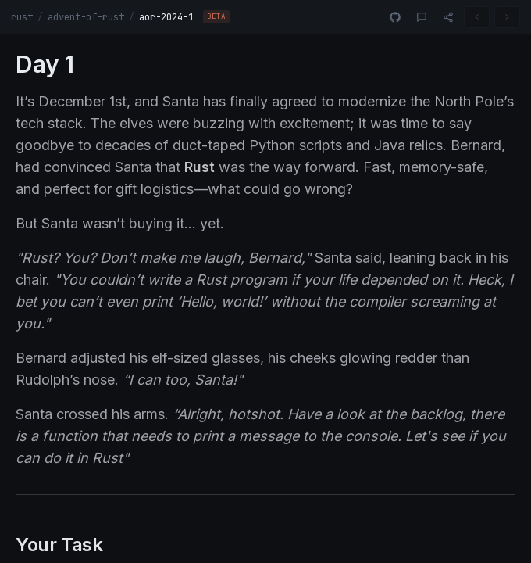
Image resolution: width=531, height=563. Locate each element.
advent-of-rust (86, 17)
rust (22, 17)
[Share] (448, 17)
